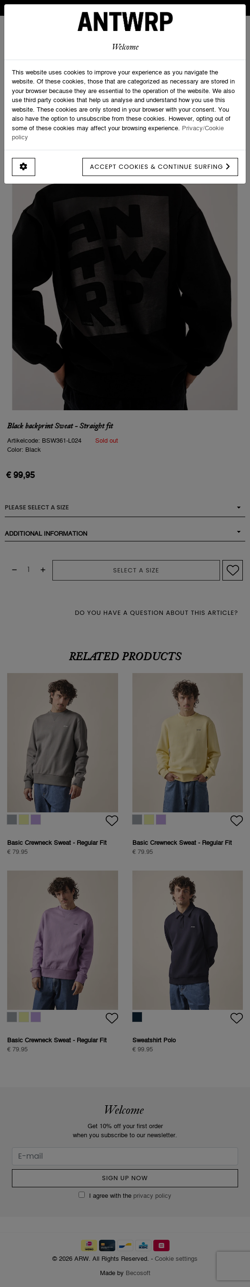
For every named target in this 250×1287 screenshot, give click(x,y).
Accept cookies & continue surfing (160, 166)
